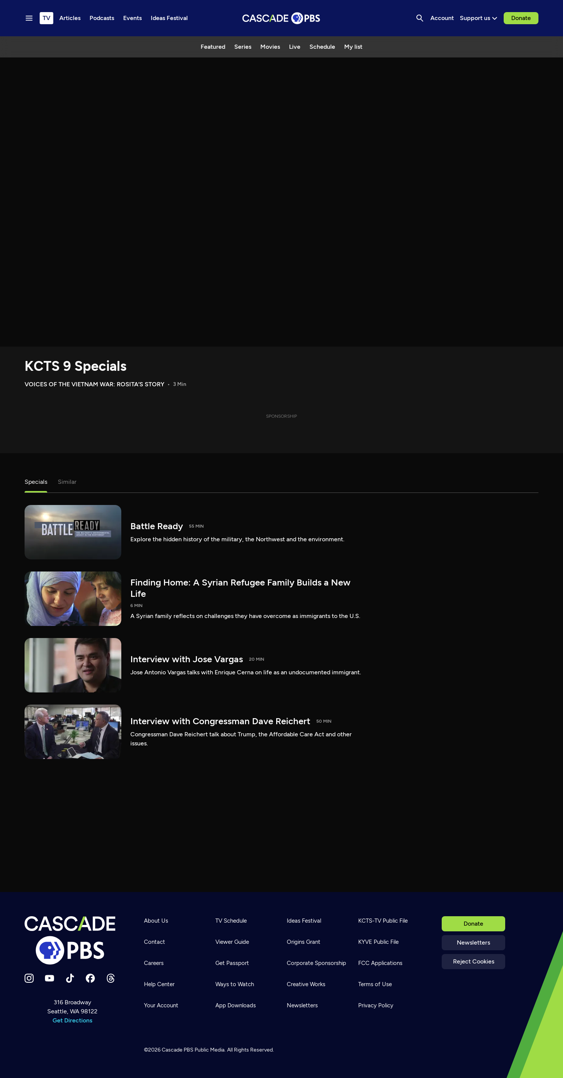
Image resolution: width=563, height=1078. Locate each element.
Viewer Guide (232, 942)
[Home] (72, 940)
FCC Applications (380, 963)
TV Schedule (231, 920)
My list (353, 46)
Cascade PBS (177, 1050)
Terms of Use (375, 984)
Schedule (322, 46)
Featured (213, 46)
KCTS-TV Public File (383, 920)
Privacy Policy (375, 1005)
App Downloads (235, 1005)
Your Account (161, 1005)
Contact (154, 942)
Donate (521, 18)
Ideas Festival (304, 920)
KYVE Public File (378, 942)
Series (242, 46)
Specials (36, 481)
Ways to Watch (234, 984)
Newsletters (473, 942)
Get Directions (72, 1020)
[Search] (419, 18)
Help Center (159, 984)
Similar (67, 481)
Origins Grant (303, 942)
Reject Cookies (473, 961)
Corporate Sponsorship (316, 963)
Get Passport (232, 963)
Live (294, 46)
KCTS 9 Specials (76, 366)
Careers (154, 963)
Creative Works (306, 984)
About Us (156, 920)
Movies (270, 46)
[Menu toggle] (29, 18)
